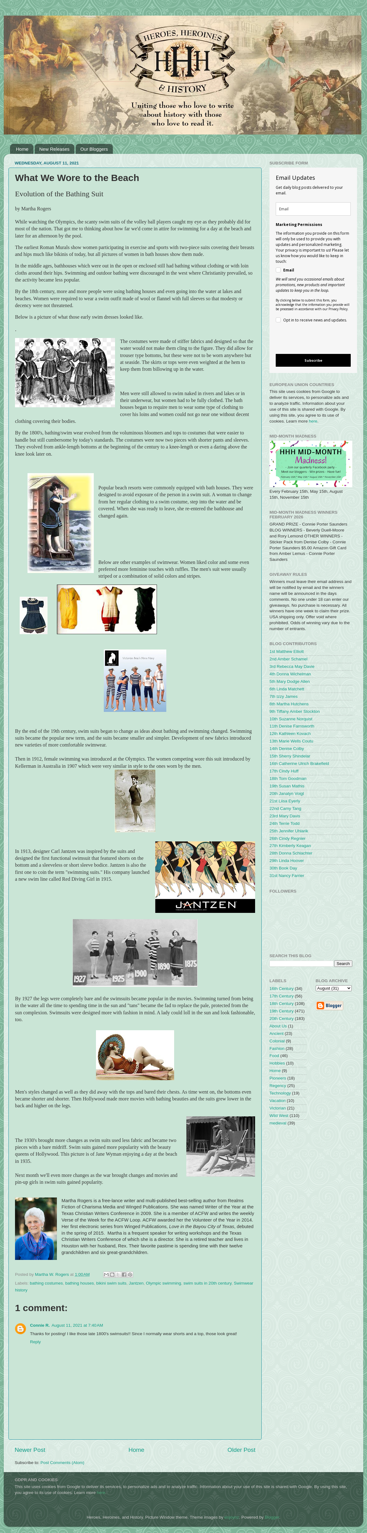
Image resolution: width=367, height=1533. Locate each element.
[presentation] (308, 339)
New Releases (54, 149)
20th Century (281, 1018)
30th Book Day (283, 868)
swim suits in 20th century (208, 1283)
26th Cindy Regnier (287, 838)
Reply (35, 1342)
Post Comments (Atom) (62, 1462)
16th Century (281, 988)
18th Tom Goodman (287, 778)
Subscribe (313, 360)
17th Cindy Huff (284, 771)
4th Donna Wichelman (290, 674)
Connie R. (40, 1325)
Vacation (277, 1100)
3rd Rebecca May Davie (291, 666)
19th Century (281, 1011)
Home (22, 149)
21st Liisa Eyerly (284, 801)
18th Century (281, 1003)
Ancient (276, 1033)
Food (274, 1055)
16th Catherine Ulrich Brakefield (299, 763)
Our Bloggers (94, 149)
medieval (277, 1123)
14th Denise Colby (286, 748)
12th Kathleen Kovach (290, 733)
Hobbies (277, 1063)
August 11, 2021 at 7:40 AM (77, 1325)
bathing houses (79, 1283)
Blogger (272, 1517)
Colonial (277, 1041)
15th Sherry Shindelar (289, 756)
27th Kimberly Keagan (290, 845)
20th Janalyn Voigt (286, 793)
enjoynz (231, 1517)
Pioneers (277, 1078)
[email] (313, 209)
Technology (280, 1093)
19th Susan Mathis (286, 786)
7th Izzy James (283, 696)
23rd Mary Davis (284, 816)
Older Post (241, 1450)
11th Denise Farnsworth (291, 726)
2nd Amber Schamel (288, 659)
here (313, 421)
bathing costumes (46, 1283)
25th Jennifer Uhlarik (288, 831)
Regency (277, 1085)
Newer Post (30, 1450)
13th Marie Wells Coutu (291, 741)
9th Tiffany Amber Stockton (294, 711)
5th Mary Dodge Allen (289, 681)
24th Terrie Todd (284, 823)
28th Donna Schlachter (290, 853)
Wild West (279, 1115)
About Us (278, 1026)
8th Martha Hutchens (289, 704)
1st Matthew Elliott (286, 651)
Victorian (277, 1108)
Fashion (276, 1048)
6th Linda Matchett (286, 689)
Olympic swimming (163, 1283)
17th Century (281, 996)
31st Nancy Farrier (286, 875)
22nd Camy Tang (285, 808)
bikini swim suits (111, 1283)
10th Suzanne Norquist (290, 719)
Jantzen (136, 1283)
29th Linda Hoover (286, 860)
